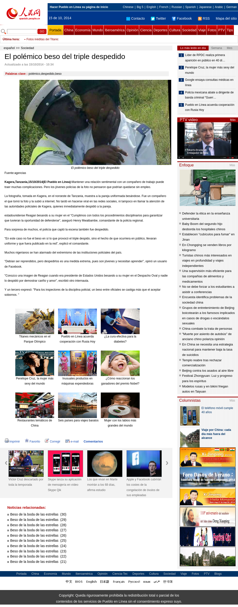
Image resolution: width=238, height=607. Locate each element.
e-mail (72, 441)
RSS (204, 18)
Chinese (128, 7)
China (68, 30)
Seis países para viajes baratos (78, 420)
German (231, 7)
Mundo (98, 30)
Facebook (182, 18)
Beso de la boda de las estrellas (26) (38, 535)
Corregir (52, 441)
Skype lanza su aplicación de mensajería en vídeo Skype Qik (64, 485)
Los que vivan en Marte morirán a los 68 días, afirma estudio (102, 485)
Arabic (219, 7)
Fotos (212, 30)
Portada (55, 30)
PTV (221, 30)
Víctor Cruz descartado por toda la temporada (25, 482)
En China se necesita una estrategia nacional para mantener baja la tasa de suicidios (207, 350)
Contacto (135, 18)
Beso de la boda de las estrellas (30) (38, 514)
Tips (230, 30)
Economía (83, 30)
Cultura (174, 30)
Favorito (32, 441)
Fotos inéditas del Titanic (42, 39)
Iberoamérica (115, 30)
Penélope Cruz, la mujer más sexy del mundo (209, 70)
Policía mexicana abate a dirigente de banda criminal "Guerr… (209, 95)
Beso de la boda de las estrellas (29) (38, 520)
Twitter (158, 18)
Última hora (11, 39)
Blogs (218, 573)
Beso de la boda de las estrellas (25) (38, 540)
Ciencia (146, 30)
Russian (176, 7)
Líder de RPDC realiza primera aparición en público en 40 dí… (205, 57)
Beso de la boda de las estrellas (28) (38, 525)
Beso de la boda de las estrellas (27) (38, 530)
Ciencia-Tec (120, 573)
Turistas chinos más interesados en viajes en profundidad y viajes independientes (207, 261)
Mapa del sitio (226, 18)
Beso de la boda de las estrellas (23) (38, 551)
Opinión (132, 30)
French (163, 7)
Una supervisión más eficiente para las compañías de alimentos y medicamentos (206, 276)
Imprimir (12, 441)
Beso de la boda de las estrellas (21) (38, 562)
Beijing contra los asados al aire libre (208, 370)
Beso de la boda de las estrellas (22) (38, 556)
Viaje (202, 30)
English (151, 7)
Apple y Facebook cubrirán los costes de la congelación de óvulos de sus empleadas (144, 487)
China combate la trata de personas (207, 328)
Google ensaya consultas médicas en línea (209, 82)
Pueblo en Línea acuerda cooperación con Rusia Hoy (209, 107)
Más (233, 120)
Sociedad (189, 30)
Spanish (190, 7)
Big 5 (140, 7)
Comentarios (93, 441)
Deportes (160, 30)
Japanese (205, 7)
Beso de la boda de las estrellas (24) (38, 546)
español (9, 48)
